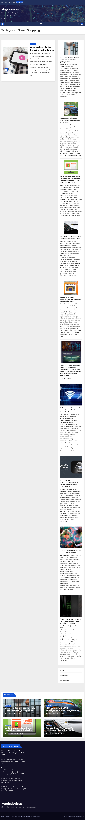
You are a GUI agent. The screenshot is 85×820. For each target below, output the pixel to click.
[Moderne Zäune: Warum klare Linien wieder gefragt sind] (71, 48)
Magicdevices (10, 9)
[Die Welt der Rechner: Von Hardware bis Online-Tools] (71, 227)
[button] (78, 24)
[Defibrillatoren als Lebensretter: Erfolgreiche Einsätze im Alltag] (71, 288)
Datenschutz (64, 680)
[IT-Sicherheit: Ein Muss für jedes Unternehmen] (71, 537)
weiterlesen (64, 97)
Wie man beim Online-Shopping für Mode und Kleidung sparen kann (41, 50)
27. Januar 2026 (11, 733)
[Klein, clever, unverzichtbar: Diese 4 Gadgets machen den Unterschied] (71, 467)
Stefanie (46, 53)
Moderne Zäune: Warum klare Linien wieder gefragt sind (70, 60)
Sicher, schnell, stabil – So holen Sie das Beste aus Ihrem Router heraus (70, 410)
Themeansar (36, 816)
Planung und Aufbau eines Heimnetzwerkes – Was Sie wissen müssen (70, 621)
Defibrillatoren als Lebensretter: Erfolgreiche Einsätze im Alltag (70, 299)
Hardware (49, 705)
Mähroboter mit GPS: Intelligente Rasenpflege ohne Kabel (70, 120)
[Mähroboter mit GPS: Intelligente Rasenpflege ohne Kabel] (71, 109)
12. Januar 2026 (52, 733)
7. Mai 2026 (9, 713)
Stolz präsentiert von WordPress (10, 816)
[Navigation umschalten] (41, 24)
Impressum (64, 675)
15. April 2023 (36, 53)
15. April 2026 (51, 713)
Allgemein (33, 43)
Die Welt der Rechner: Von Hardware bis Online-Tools (60, 729)
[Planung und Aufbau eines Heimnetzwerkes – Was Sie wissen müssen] (71, 606)
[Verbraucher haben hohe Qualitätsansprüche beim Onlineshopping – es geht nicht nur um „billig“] (71, 167)
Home (62, 670)
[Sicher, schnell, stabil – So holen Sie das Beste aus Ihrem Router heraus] (71, 394)
